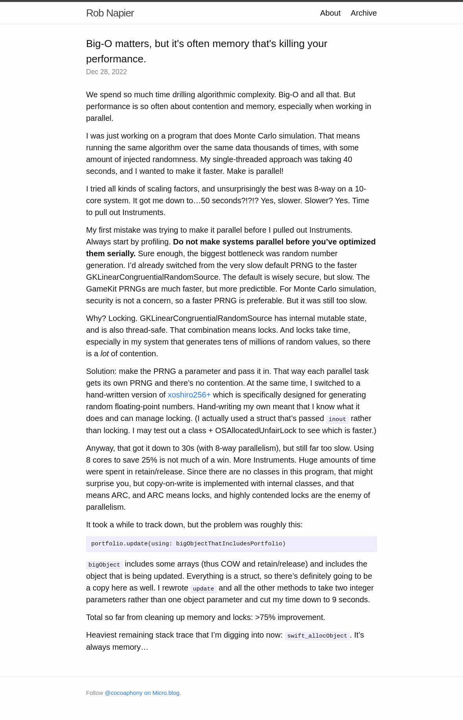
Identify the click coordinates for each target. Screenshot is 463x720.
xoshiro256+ (189, 394)
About (330, 13)
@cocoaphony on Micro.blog (142, 692)
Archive (364, 13)
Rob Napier (110, 13)
